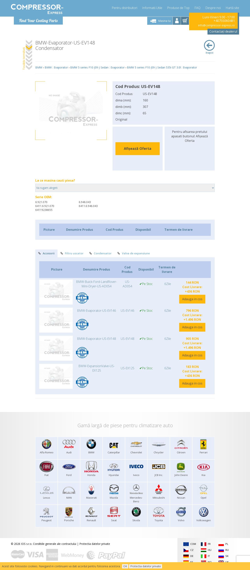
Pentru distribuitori (124, 8)
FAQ (197, 8)
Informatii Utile (152, 8)
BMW (38, 67)
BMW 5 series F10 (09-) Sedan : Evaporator (97, 67)
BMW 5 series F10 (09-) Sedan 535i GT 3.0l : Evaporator (162, 67)
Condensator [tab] (100, 253)
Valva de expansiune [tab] (133, 253)
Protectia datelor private (94, 544)
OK (125, 566)
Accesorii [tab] (46, 253)
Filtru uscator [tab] (71, 253)
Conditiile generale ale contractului (54, 544)
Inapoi (209, 47)
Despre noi (213, 8)
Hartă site (232, 8)
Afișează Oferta (137, 148)
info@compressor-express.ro (216, 25)
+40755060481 (224, 21)
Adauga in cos (192, 299)
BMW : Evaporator (56, 67)
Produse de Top (178, 8)
